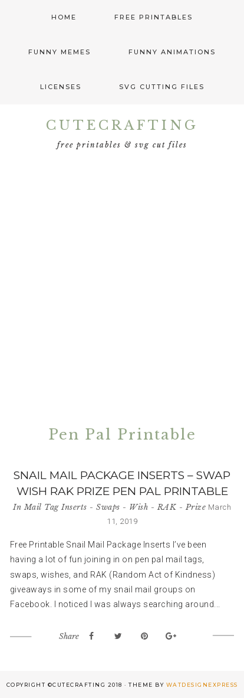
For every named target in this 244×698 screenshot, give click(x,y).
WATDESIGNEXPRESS (202, 684)
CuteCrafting (122, 125)
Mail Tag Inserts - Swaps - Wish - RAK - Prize (115, 507)
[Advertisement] (122, 291)
